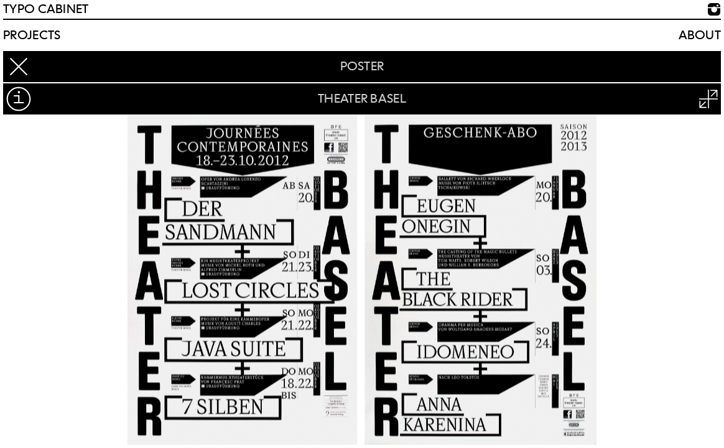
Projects (31, 35)
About (700, 35)
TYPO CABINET (46, 9)
